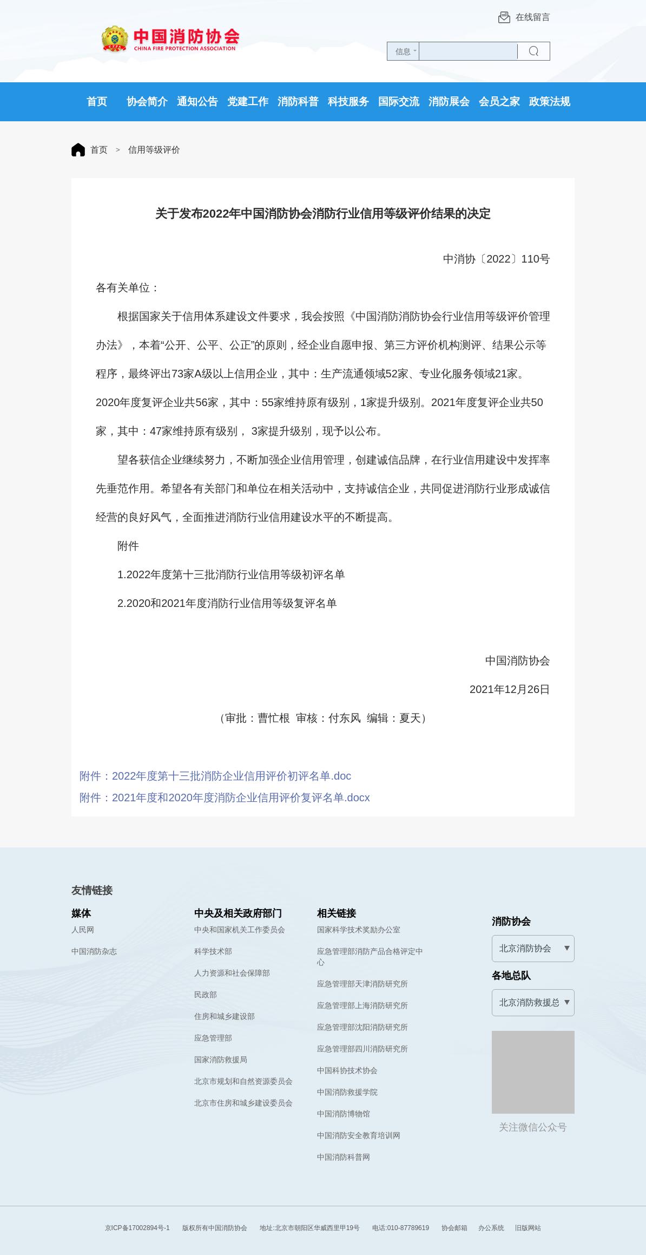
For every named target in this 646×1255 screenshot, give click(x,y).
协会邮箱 (454, 1228)
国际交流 (398, 101)
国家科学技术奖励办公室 (358, 929)
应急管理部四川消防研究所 (362, 1048)
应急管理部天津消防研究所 (362, 983)
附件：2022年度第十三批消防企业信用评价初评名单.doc (215, 776)
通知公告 (197, 101)
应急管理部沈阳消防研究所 (362, 1027)
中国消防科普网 (343, 1157)
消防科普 (298, 101)
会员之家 (499, 101)
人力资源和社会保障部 (232, 973)
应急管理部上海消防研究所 (362, 1005)
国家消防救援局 (220, 1059)
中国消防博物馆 (343, 1113)
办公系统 (491, 1228)
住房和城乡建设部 (224, 1016)
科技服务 (348, 101)
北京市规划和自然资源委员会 (243, 1081)
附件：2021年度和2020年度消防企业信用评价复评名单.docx (225, 797)
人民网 (82, 929)
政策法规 (549, 101)
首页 (97, 101)
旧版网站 (528, 1228)
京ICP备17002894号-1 (137, 1228)
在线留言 (524, 17)
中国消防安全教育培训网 (358, 1135)
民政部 (205, 994)
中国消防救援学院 (347, 1092)
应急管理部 (213, 1038)
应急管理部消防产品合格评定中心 (370, 956)
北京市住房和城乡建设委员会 (243, 1103)
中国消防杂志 (94, 951)
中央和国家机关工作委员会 (239, 929)
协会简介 (147, 101)
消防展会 (449, 101)
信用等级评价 (154, 149)
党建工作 (247, 101)
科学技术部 (213, 951)
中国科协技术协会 (347, 1070)
